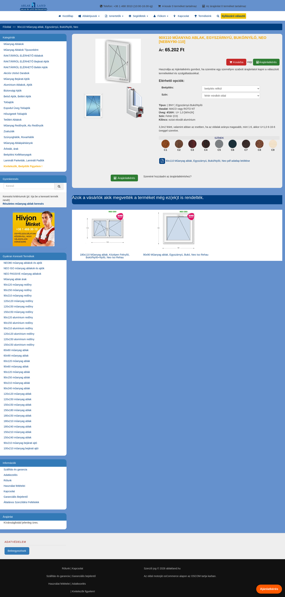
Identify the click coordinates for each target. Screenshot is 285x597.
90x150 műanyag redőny (18, 290)
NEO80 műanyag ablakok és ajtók (23, 262)
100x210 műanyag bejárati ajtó (21, 448)
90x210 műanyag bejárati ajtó (20, 442)
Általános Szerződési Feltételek (21, 502)
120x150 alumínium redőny (19, 339)
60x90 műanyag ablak (16, 355)
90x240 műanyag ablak (17, 388)
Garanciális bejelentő (84, 576)
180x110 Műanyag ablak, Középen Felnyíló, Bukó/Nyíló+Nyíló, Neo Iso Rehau (104, 256)
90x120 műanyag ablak (17, 372)
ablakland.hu (173, 568)
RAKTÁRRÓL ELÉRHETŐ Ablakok (23, 55)
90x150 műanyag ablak (17, 377)
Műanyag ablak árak (15, 279)
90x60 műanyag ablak (16, 366)
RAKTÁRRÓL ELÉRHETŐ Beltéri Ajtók (26, 67)
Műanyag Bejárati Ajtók (17, 78)
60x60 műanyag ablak (16, 350)
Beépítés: (168, 87)
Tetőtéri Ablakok (13, 119)
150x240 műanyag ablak (17, 437)
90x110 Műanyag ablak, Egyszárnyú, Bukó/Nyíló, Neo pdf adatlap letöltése (204, 160)
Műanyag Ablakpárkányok (18, 143)
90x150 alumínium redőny (18, 322)
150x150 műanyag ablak (17, 404)
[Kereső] (59, 186)
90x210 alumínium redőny (18, 328)
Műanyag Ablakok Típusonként (21, 49)
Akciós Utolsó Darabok (16, 73)
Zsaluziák (9, 131)
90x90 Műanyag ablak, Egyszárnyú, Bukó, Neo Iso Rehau (175, 254)
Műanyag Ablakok (14, 44)
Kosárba (236, 62)
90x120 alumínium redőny (18, 317)
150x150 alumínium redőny (19, 344)
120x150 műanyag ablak (17, 399)
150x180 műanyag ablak (17, 410)
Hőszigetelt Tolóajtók (15, 113)
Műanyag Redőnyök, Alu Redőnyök (23, 125)
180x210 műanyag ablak (17, 421)
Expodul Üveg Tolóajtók (17, 108)
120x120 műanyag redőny (18, 301)
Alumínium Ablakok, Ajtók (18, 84)
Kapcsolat (9, 491)
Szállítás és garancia (15, 469)
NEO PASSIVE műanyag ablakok (22, 273)
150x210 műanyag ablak (17, 432)
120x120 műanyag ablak (17, 393)
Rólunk (8, 480)
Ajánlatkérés (269, 589)
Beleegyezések (17, 550)
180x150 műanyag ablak (17, 415)
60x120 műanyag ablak (17, 361)
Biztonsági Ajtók (13, 90)
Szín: (165, 94)
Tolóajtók (9, 102)
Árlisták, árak (11, 148)
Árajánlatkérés (266, 62)
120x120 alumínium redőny (19, 333)
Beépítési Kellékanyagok (17, 154)
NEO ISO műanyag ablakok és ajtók (24, 268)
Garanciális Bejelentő (16, 496)
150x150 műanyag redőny (18, 312)
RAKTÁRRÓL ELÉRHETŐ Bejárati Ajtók (26, 61)
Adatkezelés (10, 474)
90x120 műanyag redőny (18, 284)
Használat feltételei (14, 485)
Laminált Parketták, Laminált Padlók (24, 160)
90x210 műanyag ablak (17, 382)
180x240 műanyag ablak (17, 426)
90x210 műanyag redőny (18, 295)
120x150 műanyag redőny (18, 306)
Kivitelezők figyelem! (83, 591)
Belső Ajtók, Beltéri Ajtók (17, 96)
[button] (89, 16)
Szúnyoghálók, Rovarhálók (19, 137)
